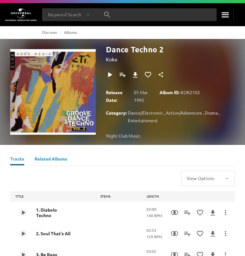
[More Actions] (225, 212)
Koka (111, 59)
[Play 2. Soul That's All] (23, 233)
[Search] (225, 14)
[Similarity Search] (174, 212)
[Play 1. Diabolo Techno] (23, 212)
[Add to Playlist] (122, 75)
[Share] (161, 75)
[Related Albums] (50, 159)
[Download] (135, 75)
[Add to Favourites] (148, 75)
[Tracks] (17, 159)
